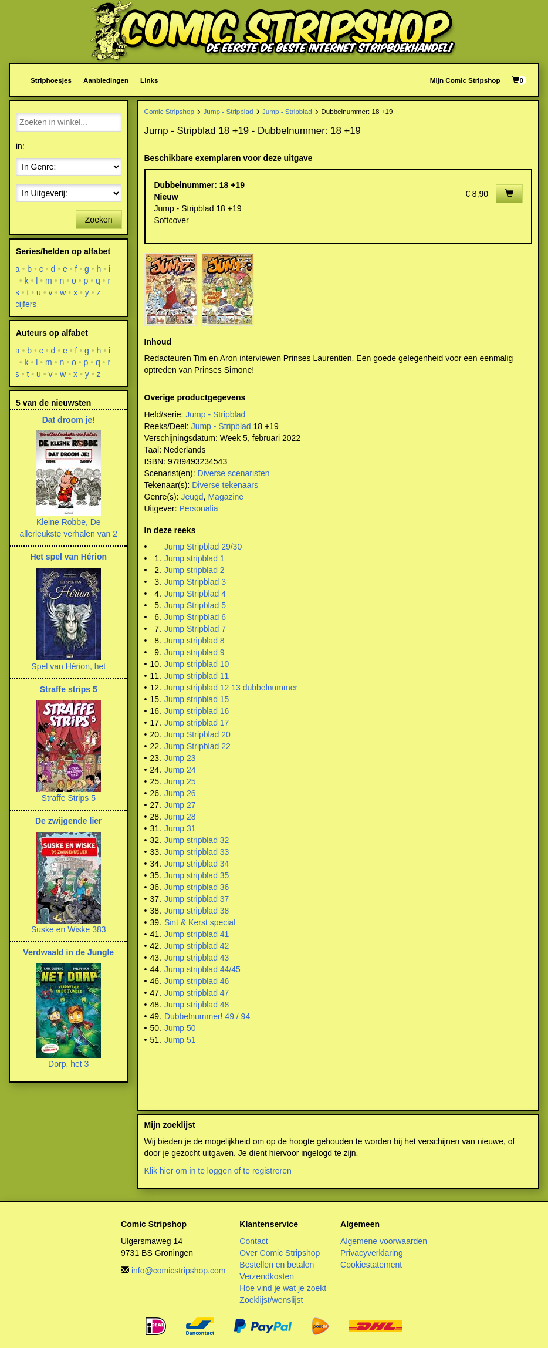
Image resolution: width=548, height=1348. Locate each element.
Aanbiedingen (105, 80)
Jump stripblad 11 (196, 675)
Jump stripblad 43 (196, 957)
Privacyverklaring (371, 1253)
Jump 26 (180, 793)
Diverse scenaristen (234, 473)
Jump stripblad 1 (194, 558)
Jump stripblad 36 (196, 887)
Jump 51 (180, 1039)
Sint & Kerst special (199, 922)
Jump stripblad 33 (196, 852)
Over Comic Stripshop (279, 1253)
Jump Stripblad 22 (197, 746)
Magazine (225, 496)
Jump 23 (180, 758)
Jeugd (192, 496)
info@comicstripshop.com (178, 1270)
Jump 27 (180, 805)
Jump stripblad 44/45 (202, 969)
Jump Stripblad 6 (195, 617)
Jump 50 (180, 1028)
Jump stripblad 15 (196, 699)
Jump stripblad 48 (196, 1004)
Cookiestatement (371, 1264)
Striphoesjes (51, 80)
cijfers (26, 304)
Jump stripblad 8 (194, 640)
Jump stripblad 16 (196, 711)
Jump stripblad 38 (196, 910)
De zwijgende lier (68, 820)
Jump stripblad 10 (196, 664)
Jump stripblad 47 (196, 992)
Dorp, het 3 (68, 1064)
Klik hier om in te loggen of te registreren (218, 1170)
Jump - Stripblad (228, 111)
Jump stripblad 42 (196, 946)
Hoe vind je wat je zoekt (282, 1288)
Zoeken (99, 219)
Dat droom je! (68, 419)
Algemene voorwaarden (383, 1241)
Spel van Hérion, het (68, 666)
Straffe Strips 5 (69, 798)
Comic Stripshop (169, 111)
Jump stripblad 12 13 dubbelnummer (230, 687)
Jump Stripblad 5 (195, 605)
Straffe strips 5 (68, 689)
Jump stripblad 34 (196, 863)
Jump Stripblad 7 (195, 628)
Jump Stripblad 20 (197, 734)
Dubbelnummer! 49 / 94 (207, 1016)
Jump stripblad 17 (196, 722)
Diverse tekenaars (225, 485)
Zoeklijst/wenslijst (271, 1300)
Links (149, 80)
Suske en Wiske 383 (68, 929)
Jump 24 (180, 769)
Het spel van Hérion (68, 556)
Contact (253, 1241)
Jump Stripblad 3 (195, 582)
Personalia (198, 508)
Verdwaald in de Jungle (68, 952)
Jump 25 (180, 781)
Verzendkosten (266, 1276)
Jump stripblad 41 (196, 934)
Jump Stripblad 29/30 (203, 546)
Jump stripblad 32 (196, 840)
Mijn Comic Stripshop (465, 80)
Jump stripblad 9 (194, 652)
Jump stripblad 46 (196, 981)
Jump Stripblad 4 (195, 593)
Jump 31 (180, 828)
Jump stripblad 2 (194, 570)
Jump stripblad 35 (196, 875)
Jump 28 (180, 816)
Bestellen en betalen (276, 1264)
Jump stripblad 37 (196, 899)
